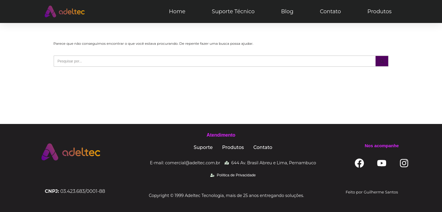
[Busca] (215, 61)
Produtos (379, 11)
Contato (330, 11)
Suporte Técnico (233, 11)
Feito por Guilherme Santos (372, 192)
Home (177, 11)
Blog (287, 11)
